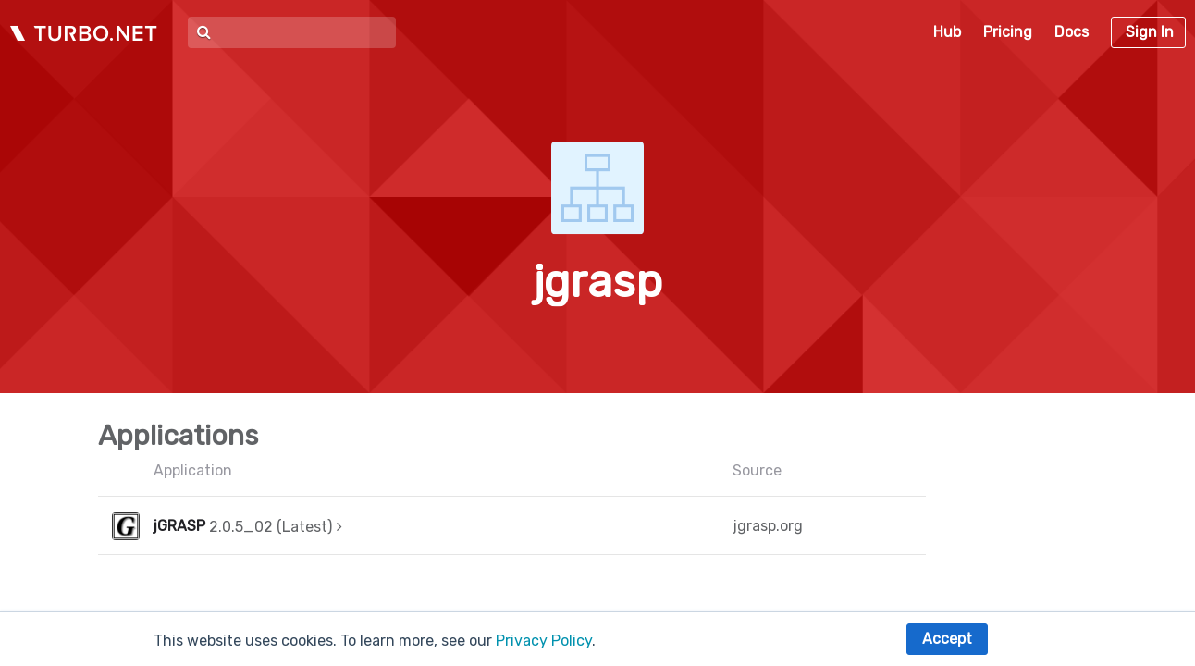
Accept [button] (947, 639)
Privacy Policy (544, 640)
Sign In (1150, 32)
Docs (1071, 32)
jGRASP (179, 526)
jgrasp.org (768, 526)
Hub (947, 32)
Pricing (1007, 32)
